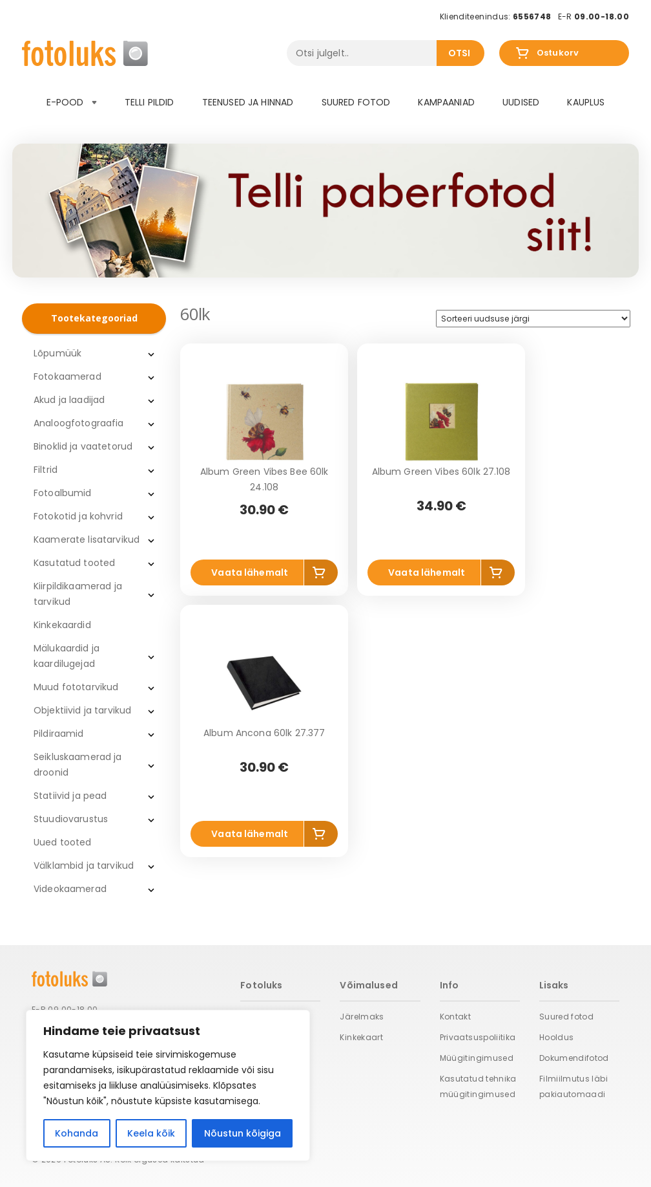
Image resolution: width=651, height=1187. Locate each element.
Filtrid (45, 469)
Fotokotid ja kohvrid (78, 516)
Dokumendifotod (574, 1057)
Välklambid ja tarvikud (84, 865)
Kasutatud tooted (74, 562)
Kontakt (455, 1016)
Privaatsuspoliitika (478, 1037)
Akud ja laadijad (69, 399)
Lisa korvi (321, 575)
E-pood (71, 102)
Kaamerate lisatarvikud (87, 539)
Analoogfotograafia (79, 423)
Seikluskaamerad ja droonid (78, 764)
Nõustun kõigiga (242, 1133)
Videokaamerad (70, 888)
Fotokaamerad (67, 376)
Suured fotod (356, 102)
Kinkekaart (361, 1037)
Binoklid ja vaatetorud (83, 446)
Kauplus (585, 102)
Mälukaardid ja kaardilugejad (66, 656)
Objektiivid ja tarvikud (82, 710)
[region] (168, 1085)
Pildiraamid (59, 733)
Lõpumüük (57, 353)
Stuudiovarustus (71, 818)
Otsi (459, 53)
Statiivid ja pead (70, 795)
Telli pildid (149, 102)
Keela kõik (151, 1133)
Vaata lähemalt (249, 572)
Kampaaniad (446, 102)
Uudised (520, 102)
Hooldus (556, 1037)
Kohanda (76, 1133)
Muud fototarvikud (76, 687)
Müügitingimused (476, 1057)
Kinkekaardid (62, 624)
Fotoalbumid (63, 492)
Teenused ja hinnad (248, 102)
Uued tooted (63, 842)
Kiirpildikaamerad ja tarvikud (78, 594)
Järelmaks (362, 1016)
